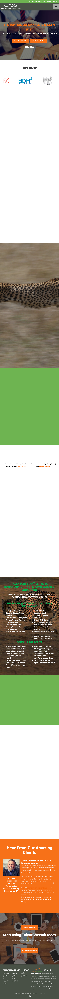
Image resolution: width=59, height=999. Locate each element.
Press (22, 977)
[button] (5, 883)
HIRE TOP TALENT (38, 40)
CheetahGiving (15, 981)
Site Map (5, 983)
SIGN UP (55, 1)
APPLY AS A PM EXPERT (20, 40)
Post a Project (6, 972)
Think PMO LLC (22, 466)
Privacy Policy (15, 980)
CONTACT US (33, 1)
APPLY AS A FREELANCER (29, 950)
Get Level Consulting (44, 466)
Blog (13, 983)
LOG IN (49, 1)
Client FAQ (5, 975)
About (13, 972)
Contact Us (24, 975)
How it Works (6, 973)
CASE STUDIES (42, 1)
